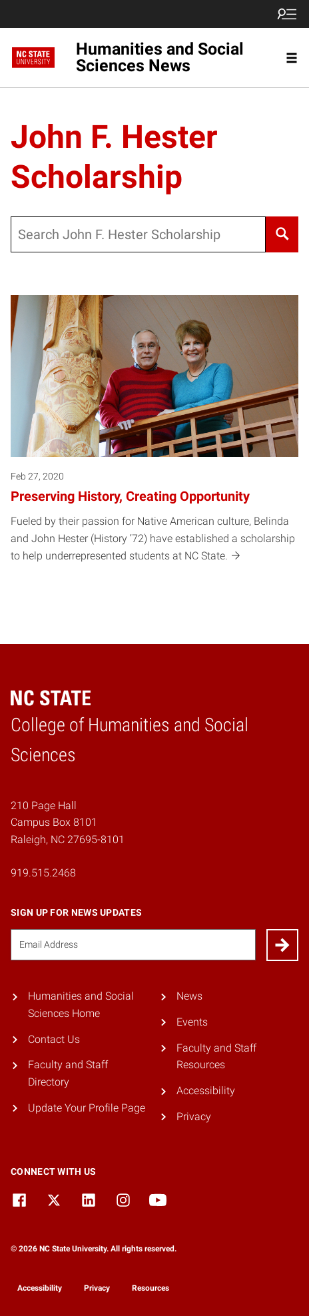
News (189, 996)
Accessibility (205, 1090)
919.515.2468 (43, 872)
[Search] (282, 234)
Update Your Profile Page (86, 1108)
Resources (150, 1288)
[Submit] (282, 945)
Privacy (193, 1116)
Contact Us (54, 1039)
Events (192, 1022)
